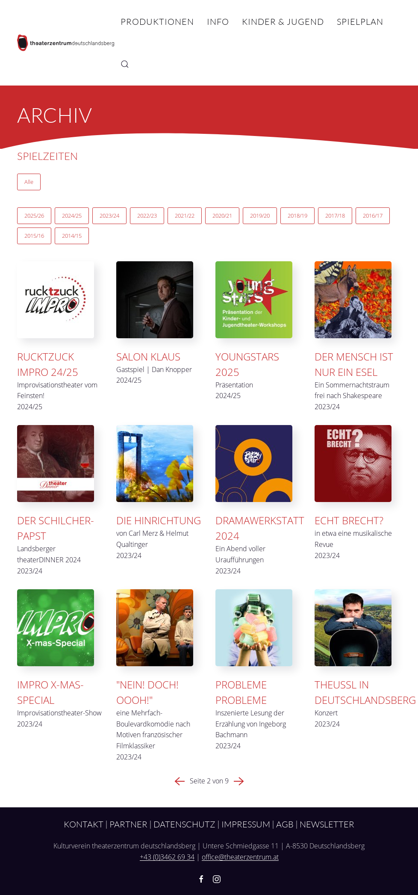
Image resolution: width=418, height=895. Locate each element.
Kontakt (83, 824)
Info (218, 21)
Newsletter (327, 824)
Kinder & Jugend (283, 21)
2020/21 (222, 215)
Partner (128, 824)
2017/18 (335, 215)
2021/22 (184, 215)
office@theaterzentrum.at (240, 857)
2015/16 (34, 235)
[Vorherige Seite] (179, 781)
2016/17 (373, 215)
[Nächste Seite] (238, 781)
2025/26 (34, 215)
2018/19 (297, 215)
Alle (28, 182)
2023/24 (109, 215)
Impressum (245, 824)
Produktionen (157, 21)
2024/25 (72, 215)
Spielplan (360, 21)
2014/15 (72, 235)
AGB (285, 824)
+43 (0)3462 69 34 (167, 857)
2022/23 (147, 215)
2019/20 (260, 215)
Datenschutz (184, 824)
